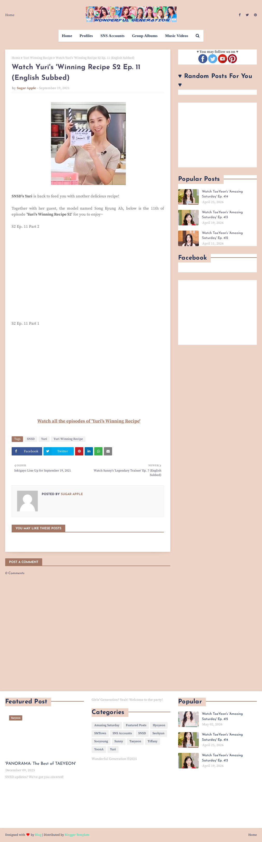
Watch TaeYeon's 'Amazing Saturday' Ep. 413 (222, 215)
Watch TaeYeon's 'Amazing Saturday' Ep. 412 (222, 235)
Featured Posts (136, 725)
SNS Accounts (122, 733)
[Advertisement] (217, 135)
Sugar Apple (26, 88)
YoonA (99, 749)
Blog (38, 835)
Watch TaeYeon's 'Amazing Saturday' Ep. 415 (222, 716)
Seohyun (158, 733)
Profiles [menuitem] (86, 36)
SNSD (31, 439)
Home (9, 15)
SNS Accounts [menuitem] (112, 36)
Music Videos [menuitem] (176, 36)
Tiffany (152, 741)
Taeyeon (135, 741)
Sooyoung (101, 741)
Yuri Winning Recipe (38, 58)
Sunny (118, 741)
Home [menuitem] (67, 36)
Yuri (44, 439)
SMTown (100, 733)
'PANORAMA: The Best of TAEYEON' (40, 764)
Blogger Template (77, 835)
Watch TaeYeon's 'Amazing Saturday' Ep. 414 (222, 194)
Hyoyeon (159, 725)
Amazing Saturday (106, 725)
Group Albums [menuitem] (145, 36)
